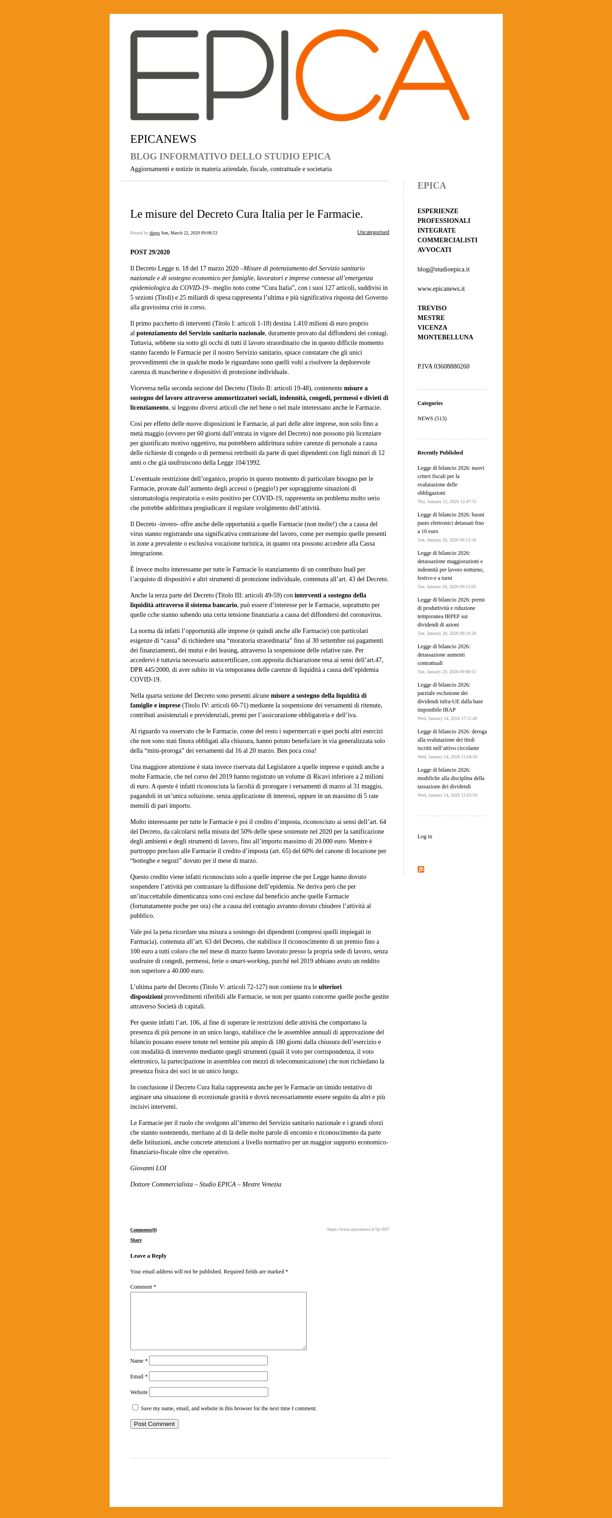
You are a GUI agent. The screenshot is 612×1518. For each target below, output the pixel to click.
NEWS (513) (432, 418)
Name (139, 1372)
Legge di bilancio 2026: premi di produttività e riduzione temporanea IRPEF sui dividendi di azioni (451, 616)
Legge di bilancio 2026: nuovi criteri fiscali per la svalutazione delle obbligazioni (451, 484)
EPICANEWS (163, 139)
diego (154, 232)
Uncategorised (373, 232)
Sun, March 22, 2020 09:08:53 (189, 232)
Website (139, 1403)
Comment (143, 1287)
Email (139, 1387)
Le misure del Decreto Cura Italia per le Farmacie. (246, 214)
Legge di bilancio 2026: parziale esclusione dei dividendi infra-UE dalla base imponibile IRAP (450, 701)
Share (136, 1239)
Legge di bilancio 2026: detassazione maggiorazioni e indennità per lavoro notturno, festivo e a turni (451, 569)
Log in (425, 836)
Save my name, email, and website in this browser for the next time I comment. (229, 1419)
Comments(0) (143, 1229)
